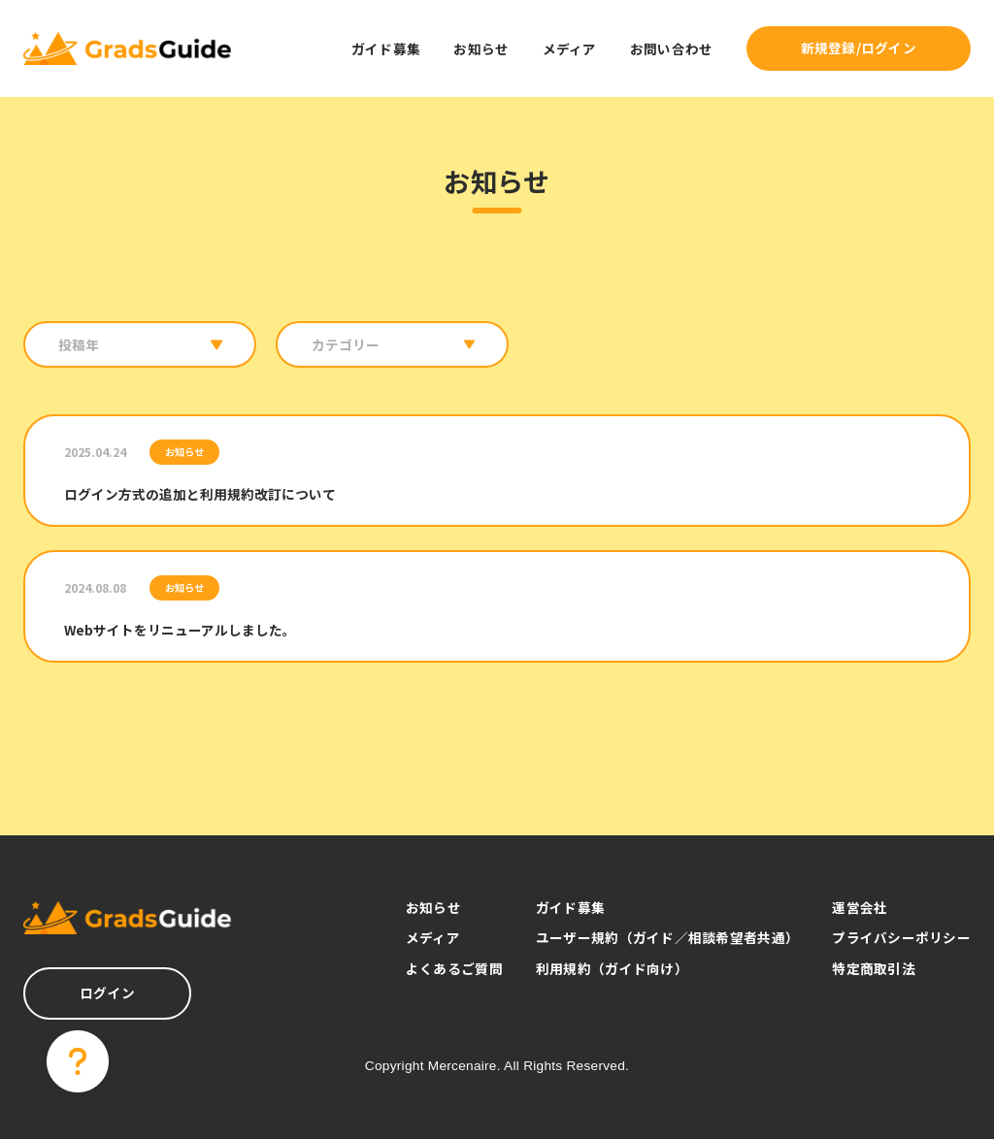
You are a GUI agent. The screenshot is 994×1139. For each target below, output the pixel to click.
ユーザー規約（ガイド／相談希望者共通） (667, 937)
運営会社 (859, 907)
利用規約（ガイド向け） (612, 968)
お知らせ (481, 48)
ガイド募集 (385, 48)
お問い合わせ (671, 48)
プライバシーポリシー (901, 937)
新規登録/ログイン (858, 47)
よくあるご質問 (454, 968)
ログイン (107, 992)
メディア (570, 48)
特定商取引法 (873, 968)
